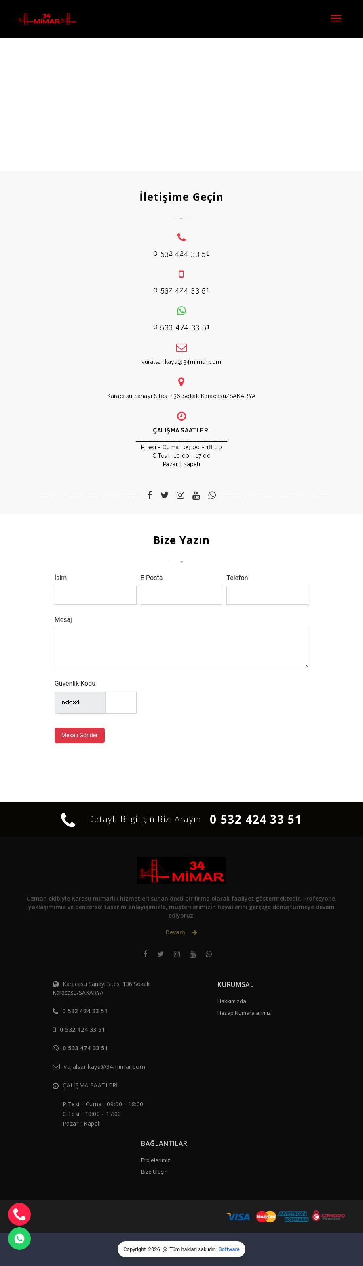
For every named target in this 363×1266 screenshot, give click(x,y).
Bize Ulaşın (154, 1171)
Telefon (237, 578)
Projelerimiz (155, 1160)
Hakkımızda (231, 1001)
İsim (61, 578)
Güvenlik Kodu (75, 683)
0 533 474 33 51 (85, 1048)
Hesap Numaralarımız (244, 1012)
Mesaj (63, 620)
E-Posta (152, 578)
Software (229, 1249)
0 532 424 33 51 (256, 819)
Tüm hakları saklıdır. (193, 1249)
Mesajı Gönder (79, 735)
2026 (154, 1249)
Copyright (134, 1249)
